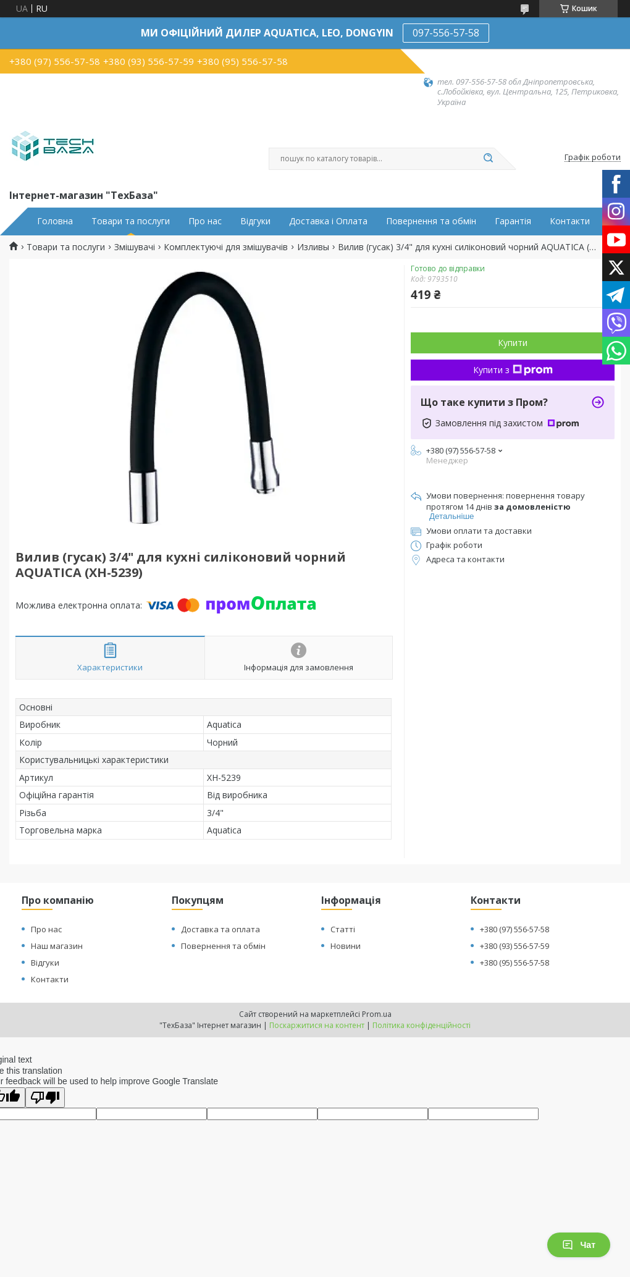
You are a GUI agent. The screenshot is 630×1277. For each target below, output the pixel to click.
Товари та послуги (130, 221)
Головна (55, 221)
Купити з (513, 370)
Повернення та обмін (431, 221)
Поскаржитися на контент (316, 1025)
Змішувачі (134, 247)
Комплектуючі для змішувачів (226, 247)
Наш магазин (57, 945)
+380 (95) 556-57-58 (514, 962)
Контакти (570, 221)
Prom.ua (377, 1014)
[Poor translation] (45, 1097)
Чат (578, 1244)
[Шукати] (488, 159)
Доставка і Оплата (328, 221)
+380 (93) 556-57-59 (514, 945)
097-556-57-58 (446, 33)
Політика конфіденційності (421, 1025)
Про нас (205, 221)
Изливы (313, 247)
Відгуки (255, 221)
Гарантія (513, 221)
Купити (512, 342)
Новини (345, 945)
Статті (342, 929)
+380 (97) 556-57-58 (514, 929)
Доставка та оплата (220, 929)
